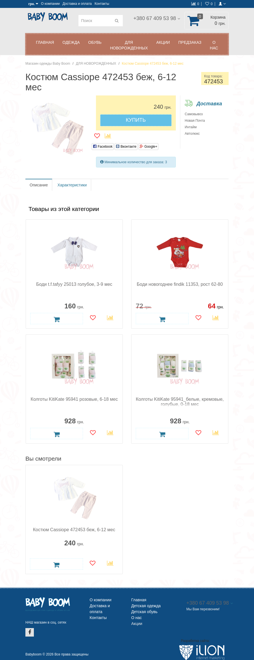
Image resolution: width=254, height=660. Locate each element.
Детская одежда (146, 606)
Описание (39, 185)
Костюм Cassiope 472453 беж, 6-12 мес (74, 529)
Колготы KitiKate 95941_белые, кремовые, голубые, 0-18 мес (180, 402)
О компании (50, 4)
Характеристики (72, 185)
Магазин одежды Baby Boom (47, 64)
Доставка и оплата (77, 4)
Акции (136, 623)
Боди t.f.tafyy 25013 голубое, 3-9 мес (74, 284)
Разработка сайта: (195, 641)
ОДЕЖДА (71, 42)
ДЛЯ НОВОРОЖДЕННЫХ (129, 45)
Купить (136, 120)
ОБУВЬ (95, 42)
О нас (214, 45)
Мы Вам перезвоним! (152, 25)
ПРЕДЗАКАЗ (190, 42)
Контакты (102, 4)
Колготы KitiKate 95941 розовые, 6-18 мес (74, 399)
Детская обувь (144, 611)
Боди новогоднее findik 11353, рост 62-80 (180, 284)
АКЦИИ (163, 42)
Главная (45, 42)
